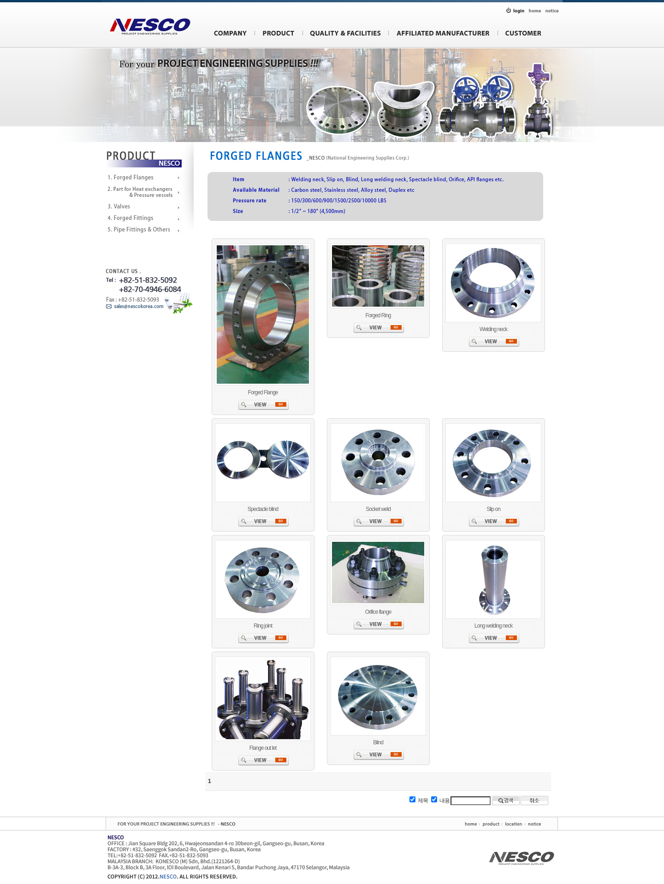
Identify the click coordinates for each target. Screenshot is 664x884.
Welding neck (493, 329)
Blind (378, 742)
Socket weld (378, 509)
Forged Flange (263, 392)
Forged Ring (378, 315)
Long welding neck (493, 626)
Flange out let (263, 748)
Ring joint (263, 626)
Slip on (493, 509)
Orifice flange (378, 612)
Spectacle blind (263, 509)
